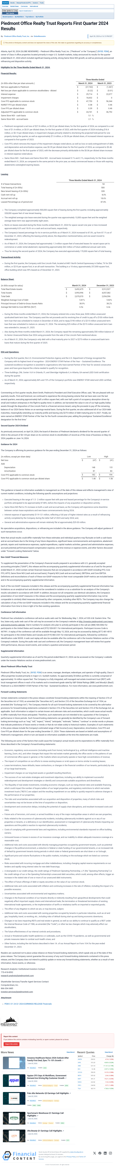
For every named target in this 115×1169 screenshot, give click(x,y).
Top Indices (29, 17)
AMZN (80, 1059)
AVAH (44, 1068)
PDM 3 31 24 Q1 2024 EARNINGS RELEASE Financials (28, 1004)
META (79, 1075)
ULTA (68, 1140)
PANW (38, 1105)
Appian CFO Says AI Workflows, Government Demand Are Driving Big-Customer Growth (46, 1076)
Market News (14, 6)
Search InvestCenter (25, 11)
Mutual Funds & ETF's (24, 3)
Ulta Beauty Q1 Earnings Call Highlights (45, 1131)
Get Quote (10, 13)
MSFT (79, 1079)
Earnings (56, 1100)
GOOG (80, 1072)
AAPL (79, 1062)
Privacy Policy (71, 1157)
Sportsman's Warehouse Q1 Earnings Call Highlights (45, 1114)
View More (70, 1052)
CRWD (34, 1105)
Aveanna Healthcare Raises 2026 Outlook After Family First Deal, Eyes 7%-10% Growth (48, 1059)
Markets (5, 3)
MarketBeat (33, 1068)
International (34, 6)
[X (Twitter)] (94, 1156)
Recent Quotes (7, 17)
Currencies (24, 6)
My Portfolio (39, 17)
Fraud (55, 1085)
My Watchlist (19, 17)
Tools (42, 3)
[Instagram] (110, 1156)
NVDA (80, 1082)
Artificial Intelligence (48, 1085)
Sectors (35, 3)
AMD (79, 1066)
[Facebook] (100, 1156)
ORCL (79, 1085)
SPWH (62, 1123)
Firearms (51, 1123)
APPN (66, 1085)
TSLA (79, 1088)
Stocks (12, 3)
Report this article (11, 1044)
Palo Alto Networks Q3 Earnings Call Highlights (49, 1093)
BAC (79, 1069)
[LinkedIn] (105, 1156)
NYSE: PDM (103, 51)
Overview (5, 6)
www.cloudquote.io (76, 1152)
